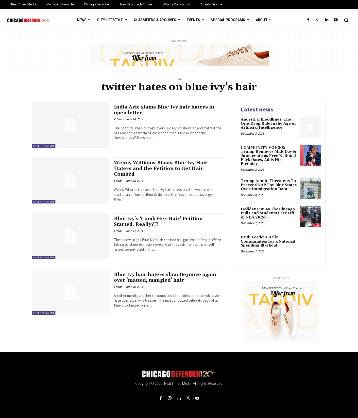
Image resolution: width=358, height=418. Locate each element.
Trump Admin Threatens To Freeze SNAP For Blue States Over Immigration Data (269, 185)
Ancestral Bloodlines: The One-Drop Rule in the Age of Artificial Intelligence (268, 123)
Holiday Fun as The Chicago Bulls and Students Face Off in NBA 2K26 (268, 213)
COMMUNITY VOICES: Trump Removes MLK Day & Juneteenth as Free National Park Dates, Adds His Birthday (268, 155)
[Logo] (179, 374)
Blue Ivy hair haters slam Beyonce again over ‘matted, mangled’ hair (167, 277)
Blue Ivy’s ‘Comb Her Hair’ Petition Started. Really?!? (161, 222)
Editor (118, 119)
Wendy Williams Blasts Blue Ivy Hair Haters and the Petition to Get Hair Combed (164, 168)
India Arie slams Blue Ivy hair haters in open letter (166, 110)
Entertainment (43, 145)
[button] (346, 20)
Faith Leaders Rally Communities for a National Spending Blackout (268, 241)
